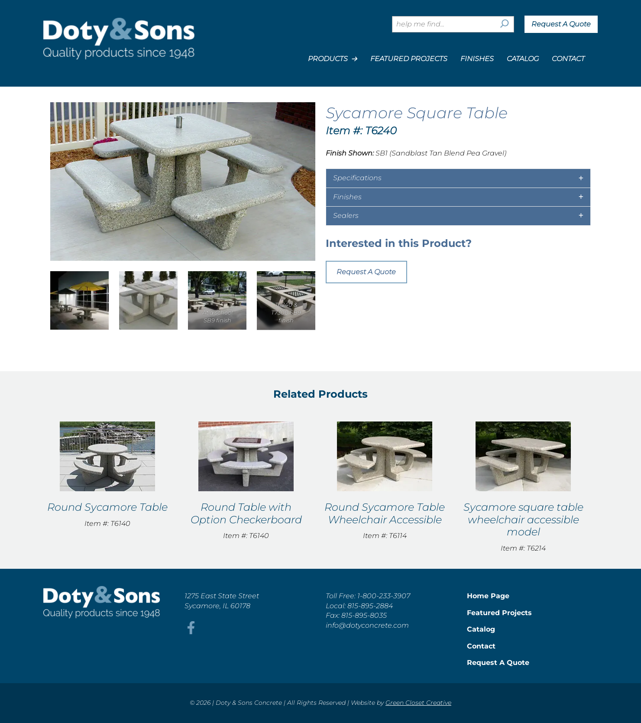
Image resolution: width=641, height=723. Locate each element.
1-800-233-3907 (383, 596)
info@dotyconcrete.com (367, 625)
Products (332, 59)
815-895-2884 (370, 606)
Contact (568, 59)
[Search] (505, 24)
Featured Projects (408, 59)
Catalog (523, 59)
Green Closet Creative (418, 703)
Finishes (477, 59)
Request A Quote (561, 24)
